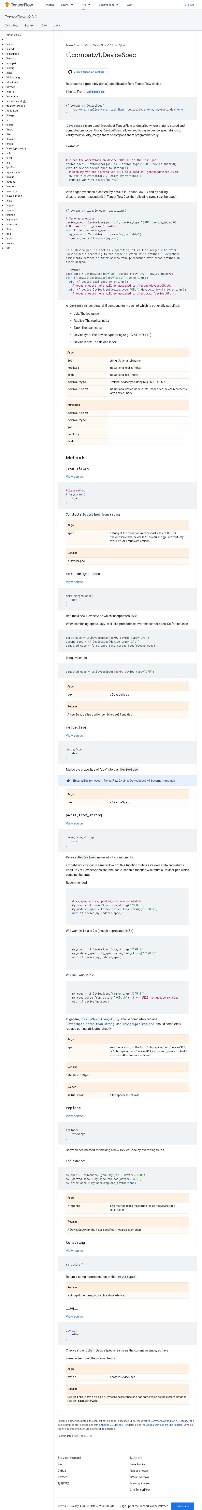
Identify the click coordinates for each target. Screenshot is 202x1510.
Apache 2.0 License (111, 1424)
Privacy (74, 1506)
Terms (62, 1506)
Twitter (62, 1477)
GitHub (189, 5)
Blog (60, 1464)
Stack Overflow (139, 1477)
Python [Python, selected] (29, 25)
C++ (44, 25)
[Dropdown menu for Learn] (73, 4)
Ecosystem (106, 5)
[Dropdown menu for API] (90, 4)
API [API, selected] (83, 5)
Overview (11, 25)
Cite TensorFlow (140, 1489)
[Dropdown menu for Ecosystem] (118, 4)
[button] (25, 39)
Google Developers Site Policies (164, 1424)
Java (57, 25)
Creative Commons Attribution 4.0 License (165, 1420)
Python (122, 45)
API (86, 45)
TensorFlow (72, 45)
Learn (64, 5)
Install (50, 5)
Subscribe (182, 1506)
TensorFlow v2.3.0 (21, 17)
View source (74, 476)
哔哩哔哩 (63, 1483)
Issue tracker (138, 1464)
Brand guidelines (140, 1483)
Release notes (139, 1470)
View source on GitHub (86, 72)
